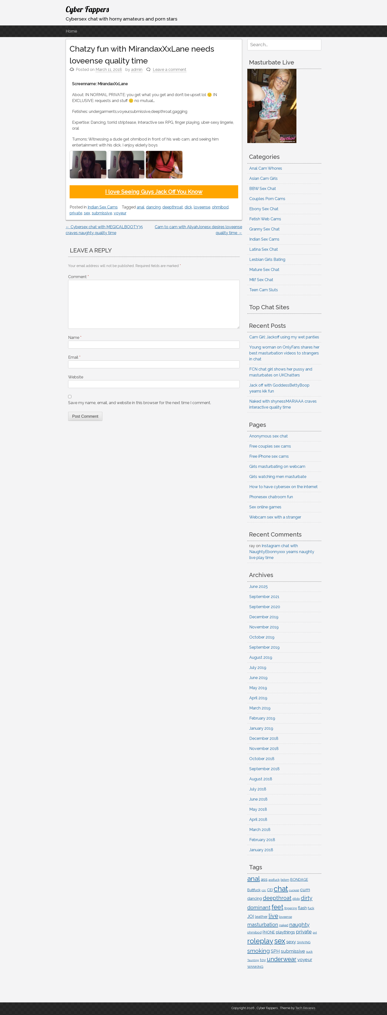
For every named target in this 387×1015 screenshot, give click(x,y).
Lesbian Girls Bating (267, 259)
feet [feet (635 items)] (277, 907)
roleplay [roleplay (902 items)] (260, 941)
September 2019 (264, 647)
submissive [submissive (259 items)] (293, 951)
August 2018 (260, 779)
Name (74, 337)
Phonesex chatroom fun (271, 497)
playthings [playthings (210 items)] (285, 932)
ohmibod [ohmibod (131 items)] (254, 932)
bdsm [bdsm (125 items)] (285, 880)
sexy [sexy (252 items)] (291, 941)
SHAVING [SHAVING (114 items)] (303, 942)
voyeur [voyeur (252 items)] (304, 959)
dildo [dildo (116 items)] (296, 899)
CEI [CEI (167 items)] (270, 890)
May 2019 (258, 687)
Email (74, 357)
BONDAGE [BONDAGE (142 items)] (299, 880)
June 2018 (258, 799)
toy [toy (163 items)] (263, 960)
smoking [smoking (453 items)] (258, 950)
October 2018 (261, 758)
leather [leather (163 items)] (261, 916)
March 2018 (260, 829)
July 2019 (257, 667)
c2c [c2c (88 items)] (264, 890)
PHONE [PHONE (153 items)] (269, 932)
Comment (78, 276)
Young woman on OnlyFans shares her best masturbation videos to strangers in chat (284, 353)
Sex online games (265, 507)
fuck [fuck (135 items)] (311, 908)
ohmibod (220, 207)
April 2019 (258, 698)
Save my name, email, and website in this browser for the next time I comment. (139, 402)
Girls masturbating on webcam (277, 466)
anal (140, 207)
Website (75, 377)
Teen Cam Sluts (263, 290)
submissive (102, 213)
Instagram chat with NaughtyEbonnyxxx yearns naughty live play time (281, 551)
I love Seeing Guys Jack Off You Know (153, 191)
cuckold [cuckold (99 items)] (294, 890)
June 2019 (258, 677)
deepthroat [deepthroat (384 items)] (277, 898)
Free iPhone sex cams (269, 456)
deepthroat (172, 207)
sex (87, 213)
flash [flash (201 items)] (302, 907)
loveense (202, 207)
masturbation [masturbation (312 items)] (262, 925)
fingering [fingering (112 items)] (290, 908)
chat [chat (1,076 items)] (281, 888)
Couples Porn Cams (267, 198)
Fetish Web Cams (265, 219)
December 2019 (263, 617)
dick (188, 207)
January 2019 (261, 728)
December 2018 (263, 738)
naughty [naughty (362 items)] (299, 924)
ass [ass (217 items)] (264, 879)
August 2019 (260, 657)
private (76, 213)
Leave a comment (169, 69)
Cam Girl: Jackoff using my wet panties (284, 337)
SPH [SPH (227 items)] (275, 951)
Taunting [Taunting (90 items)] (253, 960)
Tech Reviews (305, 1008)
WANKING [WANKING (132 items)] (255, 967)
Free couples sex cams (270, 446)
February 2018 (262, 839)
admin (136, 69)
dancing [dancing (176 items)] (254, 898)
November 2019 (264, 627)
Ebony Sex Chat (263, 209)
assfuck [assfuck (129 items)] (274, 880)
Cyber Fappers (87, 9)
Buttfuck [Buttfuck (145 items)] (254, 890)
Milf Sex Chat (261, 279)
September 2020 (264, 606)
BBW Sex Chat (262, 188)
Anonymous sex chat (268, 436)
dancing (153, 207)
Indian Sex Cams (103, 207)
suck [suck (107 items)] (309, 951)
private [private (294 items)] (304, 932)
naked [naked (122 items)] (283, 925)
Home (71, 31)
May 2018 (258, 809)
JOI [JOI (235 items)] (250, 916)
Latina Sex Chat (263, 249)
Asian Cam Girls (263, 178)
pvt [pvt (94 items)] (315, 932)
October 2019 (261, 637)
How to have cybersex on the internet (283, 486)
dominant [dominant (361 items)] (259, 907)
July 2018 (257, 789)
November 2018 (264, 748)
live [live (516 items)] (273, 915)
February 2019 (262, 718)
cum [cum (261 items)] (305, 889)
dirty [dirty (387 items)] (306, 898)
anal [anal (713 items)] (253, 878)
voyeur (120, 213)
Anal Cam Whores (265, 168)
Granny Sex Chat (264, 229)
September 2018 (264, 768)
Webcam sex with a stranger (275, 517)
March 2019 (260, 708)
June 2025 (258, 586)
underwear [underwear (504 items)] (281, 959)
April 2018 (258, 819)
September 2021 (264, 596)
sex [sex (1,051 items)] (279, 941)
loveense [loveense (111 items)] (285, 917)
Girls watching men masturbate (277, 476)
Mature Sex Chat (264, 269)
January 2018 (261, 850)
